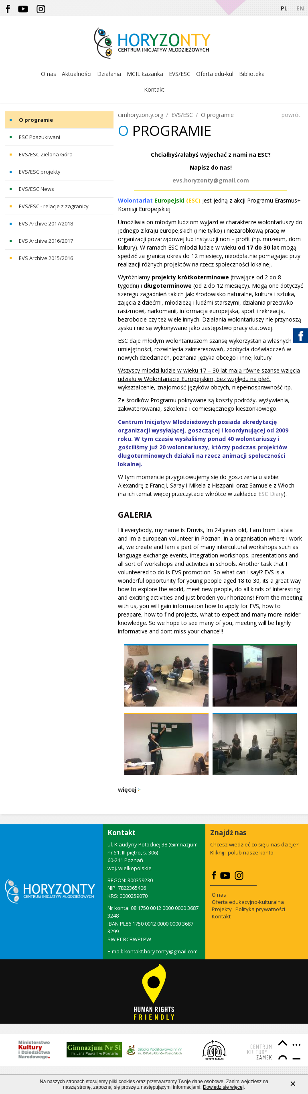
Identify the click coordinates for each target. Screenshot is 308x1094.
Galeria (135, 514)
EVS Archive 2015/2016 (46, 258)
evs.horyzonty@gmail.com (210, 180)
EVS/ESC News (36, 189)
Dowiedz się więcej (223, 1087)
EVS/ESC (182, 115)
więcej (127, 789)
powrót (291, 115)
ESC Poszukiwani (39, 137)
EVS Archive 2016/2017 (46, 240)
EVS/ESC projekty (40, 171)
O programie (36, 119)
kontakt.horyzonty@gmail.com (161, 951)
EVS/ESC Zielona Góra (46, 154)
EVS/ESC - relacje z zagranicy (54, 206)
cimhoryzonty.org (140, 115)
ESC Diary (271, 494)
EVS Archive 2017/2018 (46, 223)
